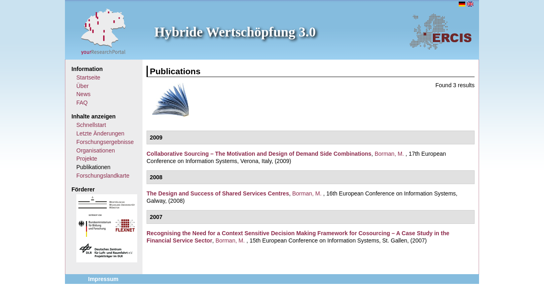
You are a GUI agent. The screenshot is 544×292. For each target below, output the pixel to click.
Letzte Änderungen (100, 133)
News (83, 94)
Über (82, 86)
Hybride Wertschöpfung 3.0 (235, 31)
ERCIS (440, 31)
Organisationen (95, 150)
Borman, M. (389, 153)
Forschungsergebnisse (105, 142)
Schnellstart (91, 125)
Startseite (88, 77)
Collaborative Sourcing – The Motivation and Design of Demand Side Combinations (259, 153)
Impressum (103, 279)
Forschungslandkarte (103, 175)
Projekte (86, 158)
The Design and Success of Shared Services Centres (218, 193)
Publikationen (93, 167)
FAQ (82, 102)
